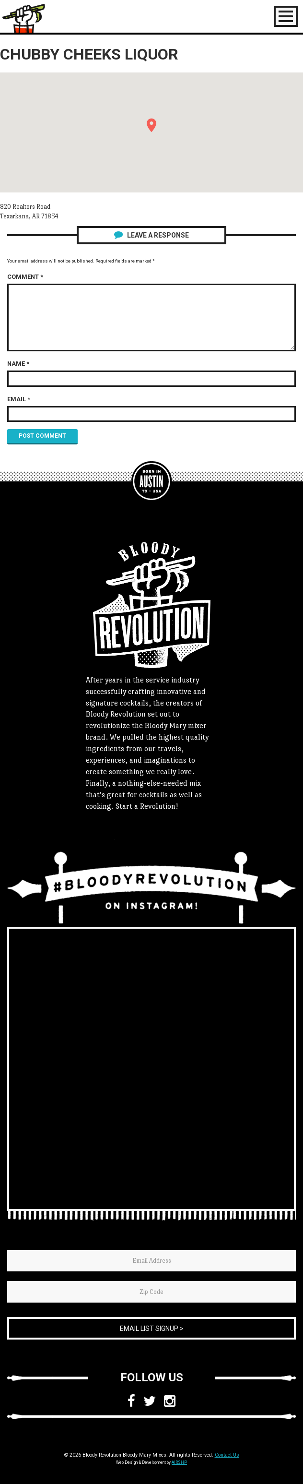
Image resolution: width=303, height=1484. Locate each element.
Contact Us (227, 1455)
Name (18, 363)
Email (18, 399)
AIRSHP (179, 1462)
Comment (25, 276)
